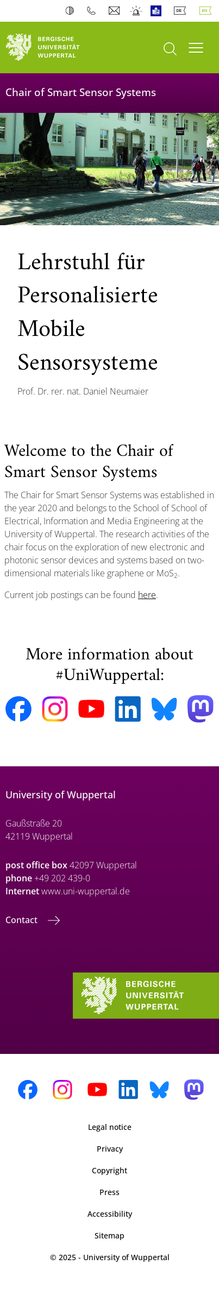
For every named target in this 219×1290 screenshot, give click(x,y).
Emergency (136, 11)
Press (109, 1192)
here (147, 595)
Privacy (110, 1148)
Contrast (72, 11)
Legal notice (110, 1127)
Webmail (115, 11)
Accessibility (109, 1214)
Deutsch (182, 11)
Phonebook (94, 11)
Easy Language (158, 11)
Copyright (109, 1170)
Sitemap (109, 1235)
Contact (22, 920)
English (207, 11)
